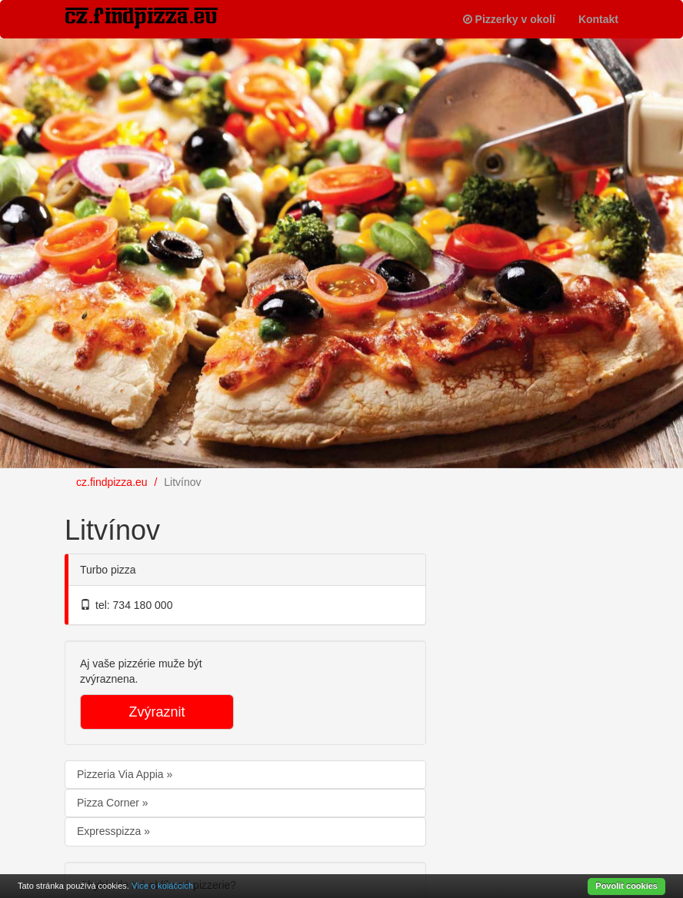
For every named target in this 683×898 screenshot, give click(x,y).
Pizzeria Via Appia (121, 774)
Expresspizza (110, 831)
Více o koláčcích (162, 885)
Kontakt (598, 19)
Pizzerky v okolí (509, 19)
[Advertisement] (564, 596)
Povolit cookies (626, 885)
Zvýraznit (156, 712)
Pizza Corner (109, 803)
